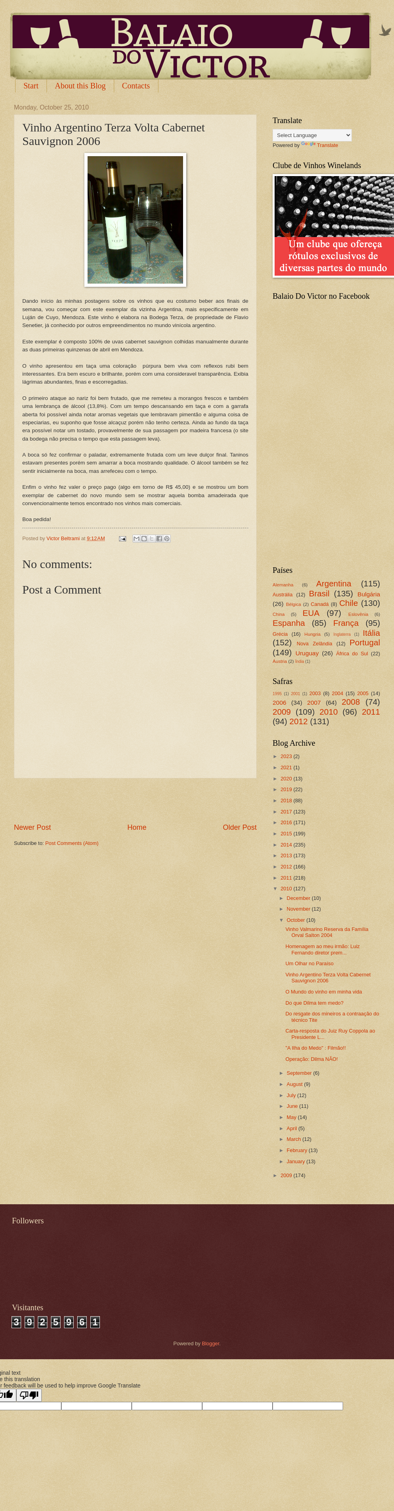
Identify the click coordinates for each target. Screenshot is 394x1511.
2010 (329, 711)
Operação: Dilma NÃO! (311, 1059)
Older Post (240, 827)
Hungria (312, 634)
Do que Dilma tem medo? (314, 1003)
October (296, 920)
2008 (351, 701)
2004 (337, 693)
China (279, 614)
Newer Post (32, 827)
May (292, 1117)
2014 (287, 845)
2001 (295, 694)
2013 (287, 855)
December (299, 898)
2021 (287, 767)
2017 (287, 812)
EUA (310, 612)
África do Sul (352, 654)
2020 (287, 779)
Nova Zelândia (314, 644)
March (294, 1139)
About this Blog (80, 85)
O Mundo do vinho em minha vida (323, 992)
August (295, 1084)
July (292, 1095)
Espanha (289, 622)
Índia (299, 661)
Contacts (136, 85)
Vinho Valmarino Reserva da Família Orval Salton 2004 (326, 932)
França (346, 622)
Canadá (320, 604)
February (297, 1150)
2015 (287, 834)
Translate (319, 145)
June (293, 1106)
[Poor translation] (29, 1395)
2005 (363, 693)
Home (136, 827)
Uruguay (307, 653)
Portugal (364, 642)
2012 (298, 721)
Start (31, 85)
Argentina (333, 583)
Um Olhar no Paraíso (309, 963)
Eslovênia (358, 614)
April (292, 1128)
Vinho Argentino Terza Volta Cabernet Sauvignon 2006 (328, 978)
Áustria (280, 661)
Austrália (283, 595)
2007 (314, 702)
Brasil (319, 593)
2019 (287, 789)
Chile (348, 603)
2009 (282, 711)
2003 (315, 693)
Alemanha (283, 584)
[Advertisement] (135, 800)
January (296, 1161)
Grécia (280, 634)
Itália (371, 632)
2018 (287, 801)
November (299, 909)
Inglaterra (342, 634)
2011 (371, 711)
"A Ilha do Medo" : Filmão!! (315, 1048)
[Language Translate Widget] (312, 135)
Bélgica (293, 604)
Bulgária (368, 594)
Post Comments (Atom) (72, 843)
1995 (277, 694)
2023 (287, 756)
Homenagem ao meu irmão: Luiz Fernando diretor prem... (322, 949)
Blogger (210, 1343)
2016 (287, 822)
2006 (279, 702)
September (300, 1073)
